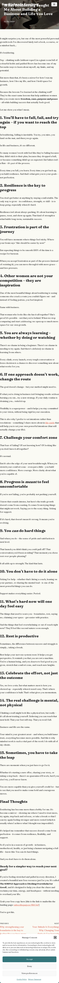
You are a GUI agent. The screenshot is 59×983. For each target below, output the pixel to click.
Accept (29, 959)
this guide (50, 422)
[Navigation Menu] (54, 4)
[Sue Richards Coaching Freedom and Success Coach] (20, 4)
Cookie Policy (22, 979)
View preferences (29, 973)
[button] (55, 937)
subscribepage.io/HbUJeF (26, 905)
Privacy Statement (34, 979)
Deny (29, 966)
